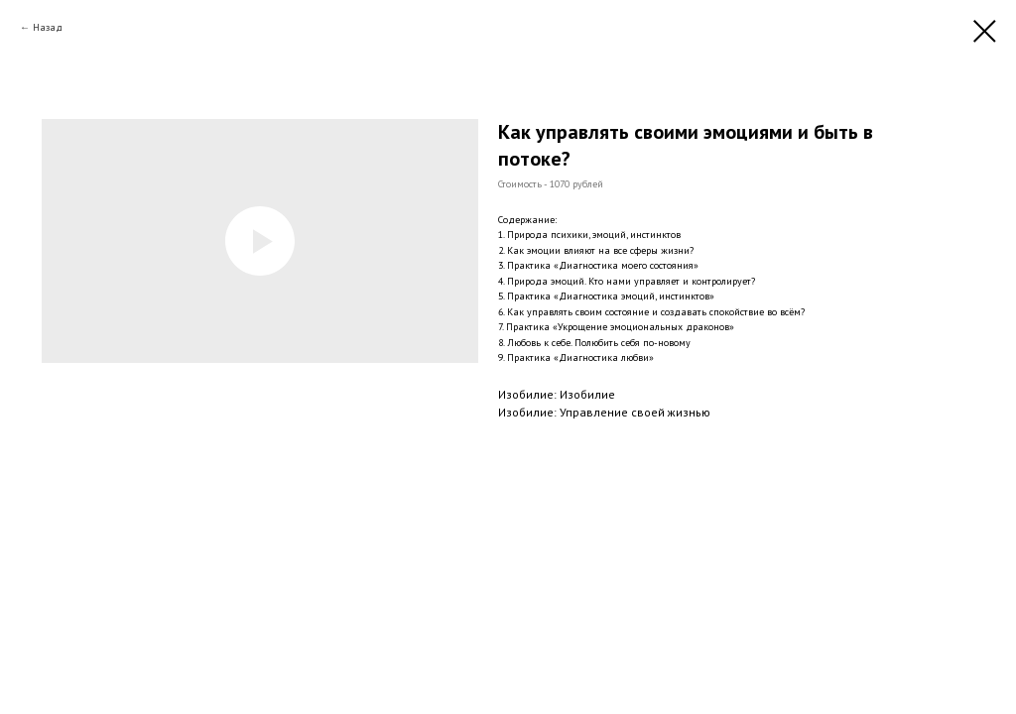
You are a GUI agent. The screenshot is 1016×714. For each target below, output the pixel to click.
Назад (48, 27)
